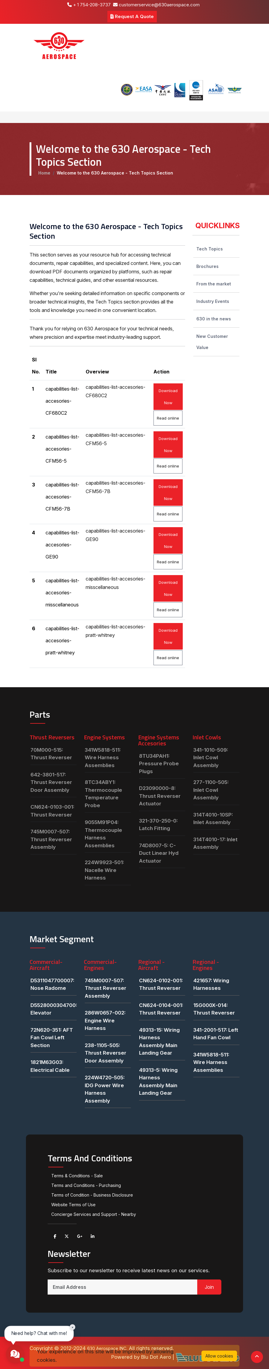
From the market (213, 283)
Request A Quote (132, 16)
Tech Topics (209, 248)
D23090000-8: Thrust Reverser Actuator (160, 796)
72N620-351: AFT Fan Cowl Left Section (51, 1037)
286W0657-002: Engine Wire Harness (105, 1020)
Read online (168, 418)
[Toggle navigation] (38, 117)
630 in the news (213, 318)
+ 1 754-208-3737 (89, 5)
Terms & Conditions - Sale (77, 1175)
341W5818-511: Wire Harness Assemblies (103, 757)
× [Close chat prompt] (72, 1327)
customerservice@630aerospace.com (156, 5)
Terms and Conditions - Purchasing (86, 1185)
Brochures (207, 266)
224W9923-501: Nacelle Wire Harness (104, 870)
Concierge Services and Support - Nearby (93, 1214)
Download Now (168, 396)
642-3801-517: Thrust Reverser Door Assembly (51, 782)
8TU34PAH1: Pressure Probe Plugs (159, 763)
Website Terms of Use (73, 1204)
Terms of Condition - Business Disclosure (92, 1194)
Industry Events (212, 301)
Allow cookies (219, 1355)
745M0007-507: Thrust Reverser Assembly (51, 839)
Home (44, 172)
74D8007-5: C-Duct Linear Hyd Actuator (159, 853)
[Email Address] (123, 1287)
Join (209, 1287)
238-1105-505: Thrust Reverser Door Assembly (105, 1053)
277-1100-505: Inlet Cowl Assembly (211, 790)
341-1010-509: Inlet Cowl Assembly (210, 757)
